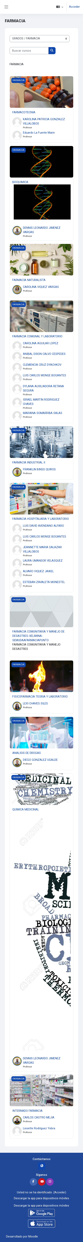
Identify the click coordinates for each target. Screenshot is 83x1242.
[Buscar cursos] (29, 50)
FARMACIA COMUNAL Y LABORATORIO (37, 336)
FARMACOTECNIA (23, 112)
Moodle (33, 1236)
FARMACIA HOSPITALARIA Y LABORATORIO (40, 519)
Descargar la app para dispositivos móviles (41, 1198)
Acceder (74, 6)
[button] (60, 7)
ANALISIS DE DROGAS (26, 753)
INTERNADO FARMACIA (27, 1111)
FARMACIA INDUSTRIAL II (28, 462)
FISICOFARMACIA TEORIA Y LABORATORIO (40, 696)
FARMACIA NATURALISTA (29, 280)
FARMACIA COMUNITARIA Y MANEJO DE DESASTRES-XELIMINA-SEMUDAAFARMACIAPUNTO (38, 636)
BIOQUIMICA (20, 182)
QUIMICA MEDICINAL (25, 809)
